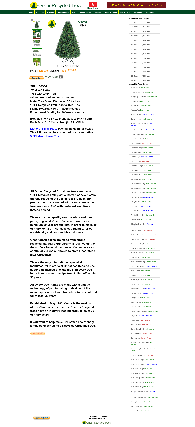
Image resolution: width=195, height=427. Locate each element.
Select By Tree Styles (138, 84)
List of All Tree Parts (44, 128)
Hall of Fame (125, 12)
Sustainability (85, 12)
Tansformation (63, 12)
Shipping (98, 12)
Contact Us (138, 12)
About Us (40, 12)
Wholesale (150, 12)
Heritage (50, 12)
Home (30, 12)
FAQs (74, 12)
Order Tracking (111, 12)
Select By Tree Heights (139, 19)
